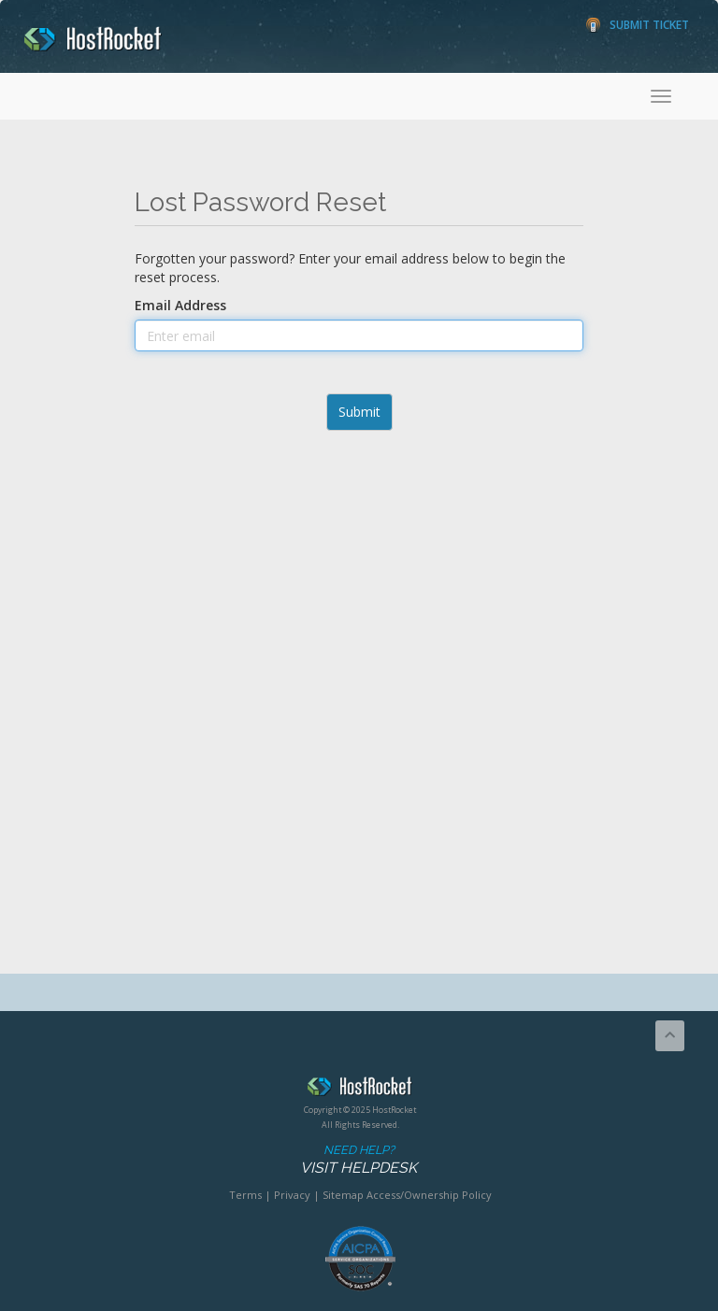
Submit (359, 411)
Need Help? (358, 1160)
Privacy (292, 1195)
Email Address (180, 305)
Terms (245, 1195)
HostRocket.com (359, 1090)
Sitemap (343, 1195)
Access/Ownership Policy (429, 1195)
